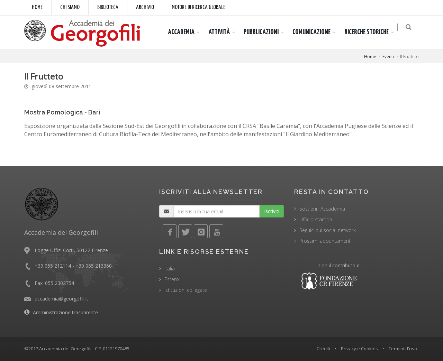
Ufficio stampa (315, 219)
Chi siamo (70, 7)
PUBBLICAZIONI (264, 32)
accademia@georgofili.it (61, 298)
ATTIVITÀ (222, 32)
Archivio (145, 7)
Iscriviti (271, 211)
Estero (171, 279)
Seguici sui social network (327, 230)
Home (37, 7)
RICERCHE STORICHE (370, 32)
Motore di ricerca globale (198, 7)
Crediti (323, 348)
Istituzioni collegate (185, 290)
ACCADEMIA (184, 32)
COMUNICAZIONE (315, 32)
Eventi (388, 56)
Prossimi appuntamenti (325, 241)
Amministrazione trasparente (65, 312)
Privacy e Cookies (359, 348)
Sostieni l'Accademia (322, 208)
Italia (169, 268)
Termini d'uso (403, 348)
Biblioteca (107, 7)
